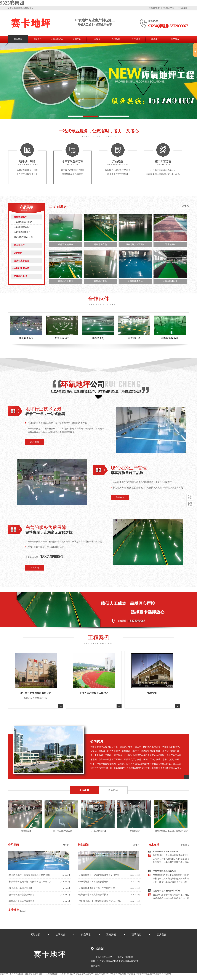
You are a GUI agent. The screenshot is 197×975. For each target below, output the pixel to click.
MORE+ (185, 206)
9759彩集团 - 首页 (21, 974)
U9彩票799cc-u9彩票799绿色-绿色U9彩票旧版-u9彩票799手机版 (124, 974)
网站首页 (18, 39)
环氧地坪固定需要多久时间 (165, 852)
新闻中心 (76, 39)
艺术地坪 (17, 253)
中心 (190, 497)
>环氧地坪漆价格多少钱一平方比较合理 (96, 888)
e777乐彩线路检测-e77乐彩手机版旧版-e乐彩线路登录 (63, 974)
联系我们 (155, 39)
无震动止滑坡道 (20, 261)
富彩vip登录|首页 (35, 974)
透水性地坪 (18, 245)
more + (67, 845)
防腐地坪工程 (19, 276)
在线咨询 (34, 442)
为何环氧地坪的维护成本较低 (166, 892)
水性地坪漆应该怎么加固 (164, 872)
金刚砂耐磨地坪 (20, 268)
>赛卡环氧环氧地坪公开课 (20, 888)
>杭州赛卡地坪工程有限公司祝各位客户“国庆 (29, 875)
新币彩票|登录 (155, 974)
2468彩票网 (166, 974)
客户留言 (175, 39)
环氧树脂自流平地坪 (23, 222)
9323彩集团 (12, 3)
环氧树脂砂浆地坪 (22, 227)
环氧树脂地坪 (19, 217)
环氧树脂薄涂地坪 (22, 232)
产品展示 (26, 208)
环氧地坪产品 (169, 8)
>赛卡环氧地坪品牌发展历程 (21, 894)
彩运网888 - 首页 (6, 974)
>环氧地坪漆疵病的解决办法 (21, 901)
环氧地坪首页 (154, 8)
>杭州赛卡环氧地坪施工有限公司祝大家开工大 (29, 881)
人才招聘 (135, 39)
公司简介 (37, 39)
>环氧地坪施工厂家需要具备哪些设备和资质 (98, 875)
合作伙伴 (116, 39)
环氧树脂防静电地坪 (23, 237)
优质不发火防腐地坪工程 (35, 698)
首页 (190, 504)
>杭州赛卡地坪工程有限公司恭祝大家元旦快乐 (99, 901)
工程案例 (96, 39)
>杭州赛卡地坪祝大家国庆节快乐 (93, 894)
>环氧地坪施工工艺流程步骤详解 (93, 881)
